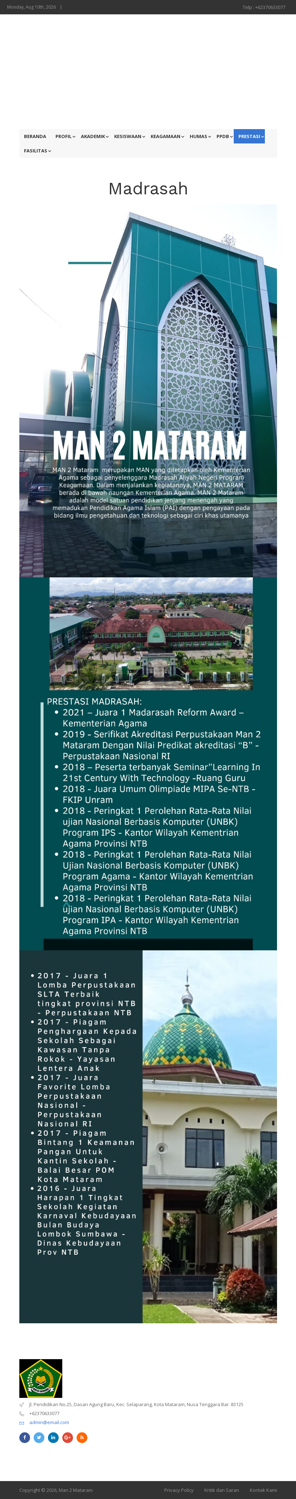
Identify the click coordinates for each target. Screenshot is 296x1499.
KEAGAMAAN (165, 136)
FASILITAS (35, 150)
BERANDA (35, 136)
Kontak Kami (263, 1490)
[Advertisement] (148, 72)
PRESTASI (249, 136)
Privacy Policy (179, 1490)
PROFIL (63, 136)
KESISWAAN (127, 136)
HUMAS (198, 136)
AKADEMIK (93, 136)
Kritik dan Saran (221, 1490)
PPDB (223, 136)
